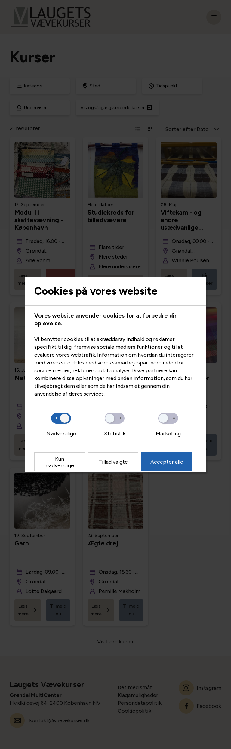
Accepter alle (166, 462)
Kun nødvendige (59, 462)
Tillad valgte (113, 462)
